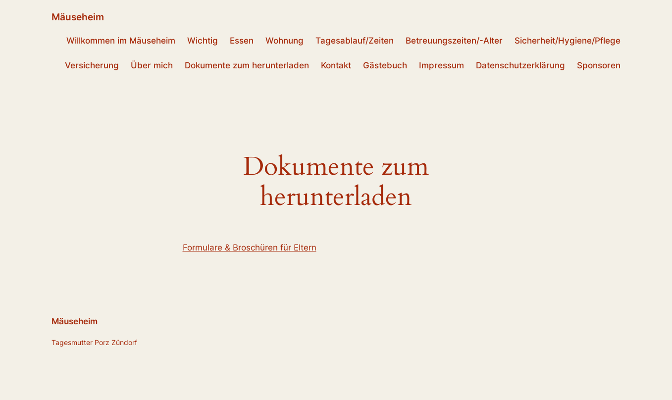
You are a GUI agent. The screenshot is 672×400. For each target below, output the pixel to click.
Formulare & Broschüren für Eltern (249, 247)
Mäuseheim (78, 17)
